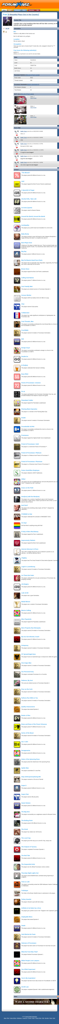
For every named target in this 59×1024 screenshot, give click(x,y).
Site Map (47, 1018)
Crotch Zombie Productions (31, 1016)
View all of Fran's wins (27, 94)
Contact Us (25, 1018)
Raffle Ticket (23, 131)
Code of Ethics (13, 1018)
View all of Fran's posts (32, 75)
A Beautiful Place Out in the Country (23, 15)
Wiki (43, 1018)
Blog (8, 1018)
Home (50, 1018)
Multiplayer (19, 1018)
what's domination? (33, 84)
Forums (29, 1018)
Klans (33, 1018)
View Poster (33, 98)
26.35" (8, 28)
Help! (54, 1018)
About (5, 1018)
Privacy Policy (38, 1018)
